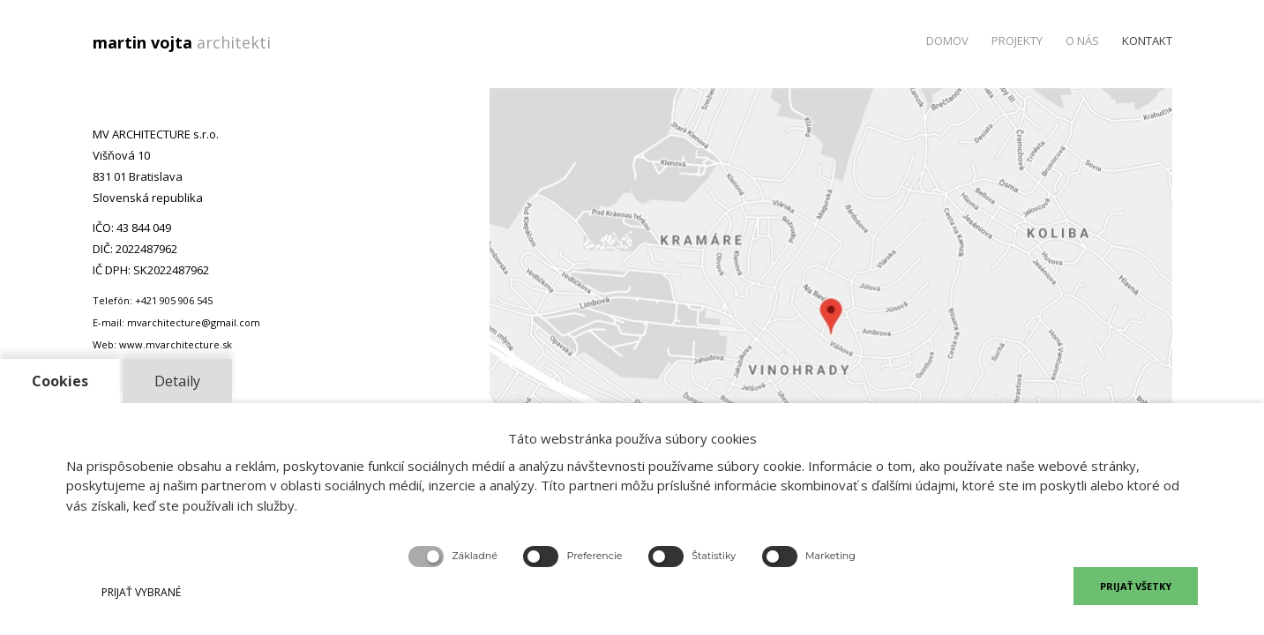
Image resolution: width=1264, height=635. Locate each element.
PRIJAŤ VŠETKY (1135, 586)
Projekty (1017, 41)
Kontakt (1147, 41)
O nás (1082, 41)
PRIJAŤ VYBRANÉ (141, 592)
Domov (947, 41)
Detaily (177, 381)
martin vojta (186, 42)
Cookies (60, 381)
